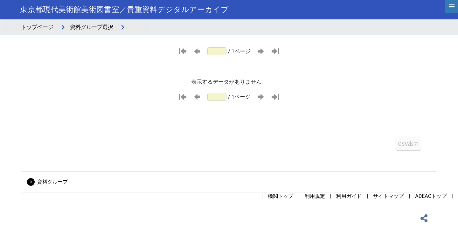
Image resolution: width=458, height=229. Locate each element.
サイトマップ (388, 196)
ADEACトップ (431, 196)
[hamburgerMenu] (451, 6)
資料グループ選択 (91, 27)
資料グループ (52, 182)
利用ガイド (349, 196)
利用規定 (315, 196)
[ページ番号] (216, 51)
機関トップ (280, 196)
